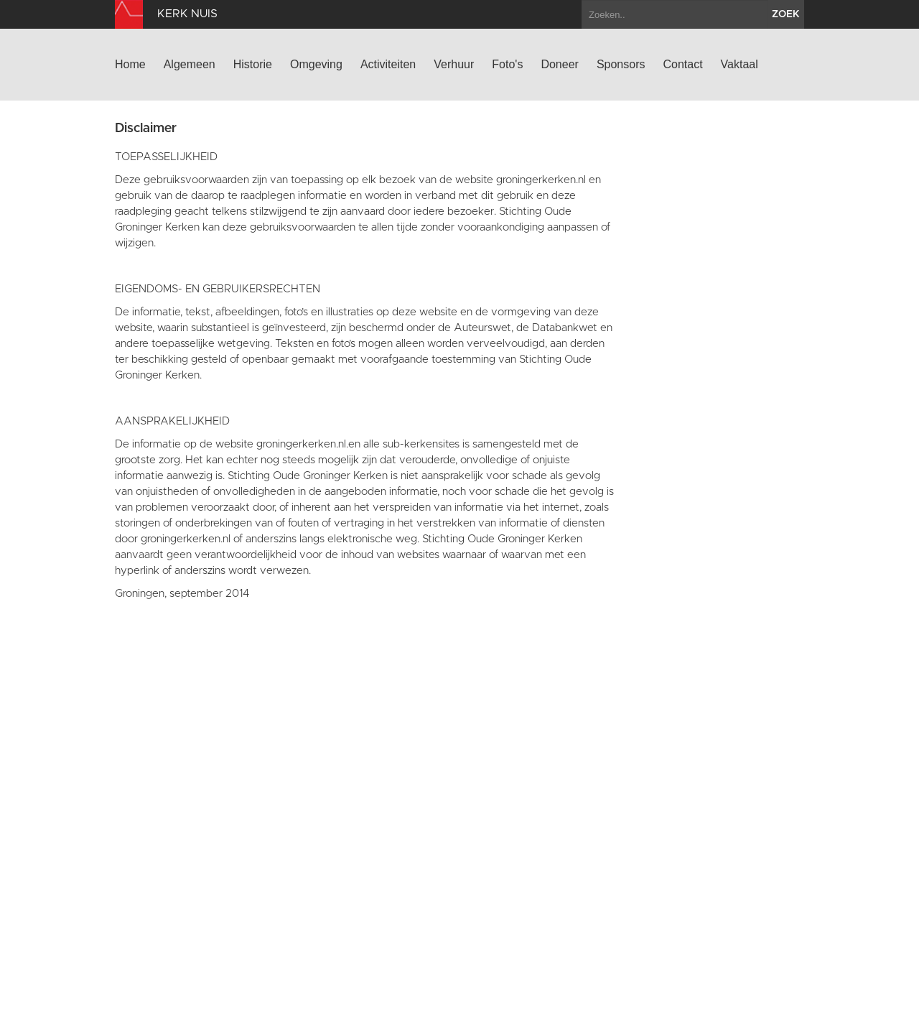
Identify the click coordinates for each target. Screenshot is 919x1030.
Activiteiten (388, 64)
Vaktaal (739, 64)
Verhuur (454, 64)
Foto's (507, 64)
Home (130, 64)
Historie (252, 64)
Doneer (559, 64)
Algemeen (189, 64)
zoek (786, 14)
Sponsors (621, 64)
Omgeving (316, 64)
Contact (682, 64)
